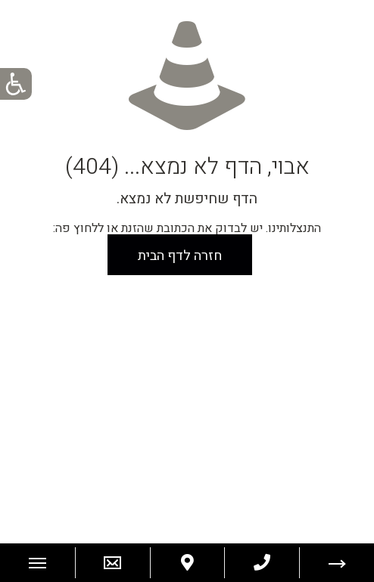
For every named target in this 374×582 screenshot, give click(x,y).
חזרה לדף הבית (180, 256)
